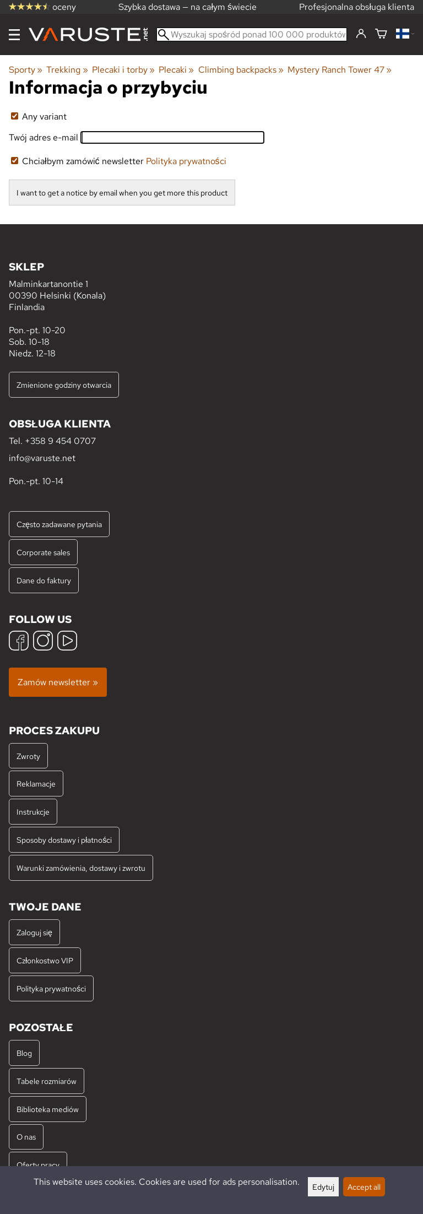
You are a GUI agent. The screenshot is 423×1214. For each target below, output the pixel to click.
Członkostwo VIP (45, 960)
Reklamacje (36, 783)
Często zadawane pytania (59, 524)
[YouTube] (67, 642)
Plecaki (176, 69)
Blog (24, 1053)
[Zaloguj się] (361, 34)
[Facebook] (19, 642)
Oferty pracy (38, 1164)
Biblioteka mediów (48, 1109)
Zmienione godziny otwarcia (64, 385)
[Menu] (14, 34)
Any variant (39, 116)
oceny (42, 7)
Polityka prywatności (186, 161)
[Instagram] (43, 642)
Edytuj (323, 1187)
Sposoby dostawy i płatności (64, 839)
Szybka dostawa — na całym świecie (187, 7)
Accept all (364, 1187)
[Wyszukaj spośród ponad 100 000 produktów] (251, 34)
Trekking (67, 69)
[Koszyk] (381, 34)
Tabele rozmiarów (47, 1081)
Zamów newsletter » (58, 682)
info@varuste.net (42, 458)
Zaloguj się (34, 932)
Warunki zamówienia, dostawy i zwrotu (81, 868)
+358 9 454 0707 (60, 441)
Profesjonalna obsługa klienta (356, 7)
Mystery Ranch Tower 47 (340, 69)
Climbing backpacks (241, 69)
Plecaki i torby (123, 69)
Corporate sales (43, 552)
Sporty (25, 69)
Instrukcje (33, 811)
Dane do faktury (44, 580)
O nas (26, 1136)
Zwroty (28, 756)
